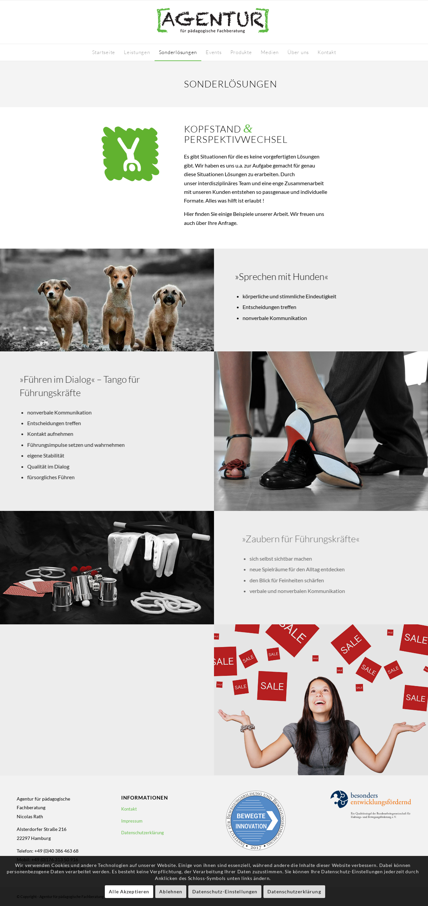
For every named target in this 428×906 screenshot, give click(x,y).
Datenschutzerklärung (142, 832)
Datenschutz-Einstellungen (224, 891)
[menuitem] (104, 52)
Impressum (132, 821)
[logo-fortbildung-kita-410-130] (214, 22)
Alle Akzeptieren (129, 891)
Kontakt (129, 809)
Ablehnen (170, 891)
